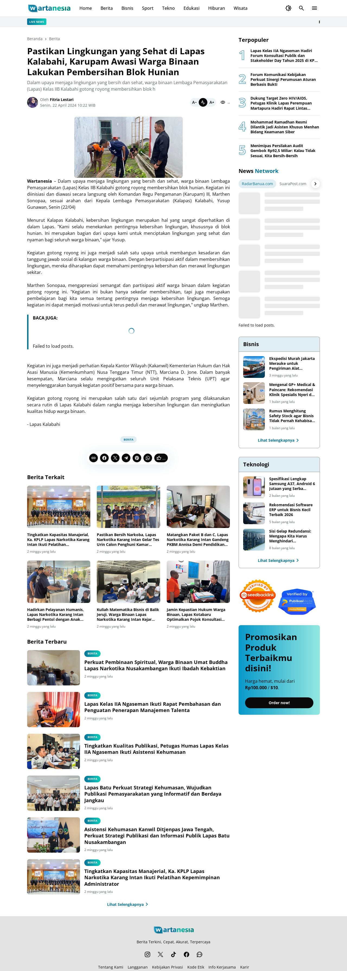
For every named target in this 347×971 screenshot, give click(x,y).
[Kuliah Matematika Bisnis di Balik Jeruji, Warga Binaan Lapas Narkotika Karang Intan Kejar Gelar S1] (128, 582)
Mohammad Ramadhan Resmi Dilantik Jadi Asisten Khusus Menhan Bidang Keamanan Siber (284, 127)
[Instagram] (147, 954)
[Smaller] (194, 102)
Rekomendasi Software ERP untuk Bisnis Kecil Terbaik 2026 (291, 509)
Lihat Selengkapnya (128, 904)
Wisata (241, 8)
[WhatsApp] (147, 458)
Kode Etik (195, 967)
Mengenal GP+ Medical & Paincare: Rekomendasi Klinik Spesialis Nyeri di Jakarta (292, 389)
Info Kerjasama (222, 967)
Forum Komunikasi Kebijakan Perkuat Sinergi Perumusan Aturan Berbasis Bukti (283, 79)
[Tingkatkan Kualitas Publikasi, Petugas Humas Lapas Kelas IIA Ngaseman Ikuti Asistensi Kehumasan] (53, 751)
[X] (115, 458)
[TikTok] (173, 954)
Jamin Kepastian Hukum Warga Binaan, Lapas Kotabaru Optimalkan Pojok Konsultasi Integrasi (196, 614)
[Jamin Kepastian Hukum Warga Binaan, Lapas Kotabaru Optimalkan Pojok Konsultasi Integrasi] (198, 582)
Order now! (279, 702)
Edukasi (192, 8)
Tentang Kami (110, 967)
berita (92, 653)
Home (85, 8)
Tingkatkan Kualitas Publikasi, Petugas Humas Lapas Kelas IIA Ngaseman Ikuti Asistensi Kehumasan (156, 749)
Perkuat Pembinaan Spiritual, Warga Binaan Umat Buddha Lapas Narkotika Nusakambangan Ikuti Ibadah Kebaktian (156, 665)
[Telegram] (126, 458)
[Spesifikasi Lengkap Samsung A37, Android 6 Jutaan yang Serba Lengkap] (254, 487)
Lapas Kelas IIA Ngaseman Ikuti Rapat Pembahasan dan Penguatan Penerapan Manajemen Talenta (152, 707)
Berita (107, 8)
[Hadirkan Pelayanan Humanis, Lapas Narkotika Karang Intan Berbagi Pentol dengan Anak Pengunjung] (58, 582)
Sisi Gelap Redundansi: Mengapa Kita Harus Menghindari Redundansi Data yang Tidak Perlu (290, 536)
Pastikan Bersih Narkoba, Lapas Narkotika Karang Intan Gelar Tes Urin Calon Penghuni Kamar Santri (128, 539)
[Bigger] (211, 102)
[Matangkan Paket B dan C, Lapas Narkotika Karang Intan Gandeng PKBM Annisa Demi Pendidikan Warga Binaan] (198, 507)
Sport (147, 8)
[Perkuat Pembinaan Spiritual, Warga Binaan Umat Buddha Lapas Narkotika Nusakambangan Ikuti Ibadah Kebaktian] (53, 667)
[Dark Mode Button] (288, 8)
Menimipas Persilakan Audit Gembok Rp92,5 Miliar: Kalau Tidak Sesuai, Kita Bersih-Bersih (283, 150)
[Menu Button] (314, 8)
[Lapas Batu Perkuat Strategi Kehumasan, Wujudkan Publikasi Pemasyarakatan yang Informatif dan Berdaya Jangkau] (53, 793)
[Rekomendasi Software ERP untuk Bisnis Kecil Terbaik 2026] (254, 513)
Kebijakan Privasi (167, 967)
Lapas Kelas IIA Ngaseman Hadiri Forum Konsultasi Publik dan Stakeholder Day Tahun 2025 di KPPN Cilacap (285, 55)
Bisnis (127, 8)
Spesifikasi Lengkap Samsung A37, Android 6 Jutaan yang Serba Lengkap (292, 483)
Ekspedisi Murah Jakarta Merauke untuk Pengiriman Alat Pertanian (292, 363)
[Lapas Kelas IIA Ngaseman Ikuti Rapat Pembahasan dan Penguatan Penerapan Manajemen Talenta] (53, 709)
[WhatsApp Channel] (199, 954)
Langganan (138, 967)
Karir (244, 967)
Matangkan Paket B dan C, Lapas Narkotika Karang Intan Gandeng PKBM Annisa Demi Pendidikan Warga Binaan (198, 539)
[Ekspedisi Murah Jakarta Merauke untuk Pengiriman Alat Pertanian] (254, 367)
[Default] (203, 102)
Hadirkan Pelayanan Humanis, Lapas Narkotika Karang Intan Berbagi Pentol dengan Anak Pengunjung (55, 614)
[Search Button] (301, 8)
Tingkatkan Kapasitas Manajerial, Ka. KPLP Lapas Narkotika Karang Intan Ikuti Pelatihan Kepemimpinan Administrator (58, 539)
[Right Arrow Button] (315, 183)
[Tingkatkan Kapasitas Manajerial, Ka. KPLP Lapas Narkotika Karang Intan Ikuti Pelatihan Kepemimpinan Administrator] (58, 507)
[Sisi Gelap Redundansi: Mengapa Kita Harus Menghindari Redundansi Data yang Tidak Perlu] (254, 540)
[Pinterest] (137, 458)
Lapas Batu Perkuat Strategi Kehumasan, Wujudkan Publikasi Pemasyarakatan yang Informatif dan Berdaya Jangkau (152, 794)
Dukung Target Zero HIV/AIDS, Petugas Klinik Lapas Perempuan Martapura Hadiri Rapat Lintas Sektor (281, 103)
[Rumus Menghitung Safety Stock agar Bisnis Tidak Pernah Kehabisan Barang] (254, 419)
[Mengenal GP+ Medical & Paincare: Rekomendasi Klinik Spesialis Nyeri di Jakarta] (254, 393)
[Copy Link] (93, 458)
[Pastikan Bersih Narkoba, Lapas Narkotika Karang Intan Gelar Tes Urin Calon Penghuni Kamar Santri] (128, 507)
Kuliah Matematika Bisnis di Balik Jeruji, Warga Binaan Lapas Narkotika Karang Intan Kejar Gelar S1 (128, 614)
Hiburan (216, 8)
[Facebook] (104, 458)
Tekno (168, 8)
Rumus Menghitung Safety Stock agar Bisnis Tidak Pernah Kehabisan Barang (291, 416)
